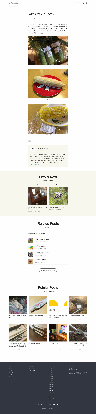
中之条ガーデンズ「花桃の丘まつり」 (43, 239)
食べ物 (45, 262)
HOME (10, 368)
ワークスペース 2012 (54, 346)
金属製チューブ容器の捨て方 (36, 319)
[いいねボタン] (29, 141)
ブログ (35, 18)
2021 (50, 378)
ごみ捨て (41, 323)
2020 (50, 380)
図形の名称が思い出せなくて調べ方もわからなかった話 (58, 319)
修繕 (80, 323)
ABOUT (10, 374)
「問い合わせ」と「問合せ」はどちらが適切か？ (17, 319)
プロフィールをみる (34, 164)
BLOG (10, 370)
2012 (50, 396)
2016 (50, 388)
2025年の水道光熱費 (40, 246)
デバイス (60, 352)
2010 (50, 400)
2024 (50, 372)
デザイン (15, 323)
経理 (45, 248)
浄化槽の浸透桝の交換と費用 (76, 319)
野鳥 (45, 255)
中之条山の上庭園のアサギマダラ (57, 210)
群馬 (60, 212)
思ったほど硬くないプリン (41, 259)
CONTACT (11, 376)
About (73, 3)
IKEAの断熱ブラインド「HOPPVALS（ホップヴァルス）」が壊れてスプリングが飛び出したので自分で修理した (17, 348)
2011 (50, 398)
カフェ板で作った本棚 (34, 346)
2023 (50, 374)
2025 (50, 370)
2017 (50, 386)
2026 (50, 368)
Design (68, 3)
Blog (63, 3)
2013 (50, 394)
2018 (50, 384)
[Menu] (83, 3)
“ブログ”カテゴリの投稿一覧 (48, 270)
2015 (50, 390)
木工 (39, 214)
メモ (19, 323)
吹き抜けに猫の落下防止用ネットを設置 (37, 211)
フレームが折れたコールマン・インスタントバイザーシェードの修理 (78, 347)
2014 (50, 392)
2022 (50, 376)
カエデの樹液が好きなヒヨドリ (42, 253)
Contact (78, 3)
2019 (50, 382)
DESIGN (11, 372)
